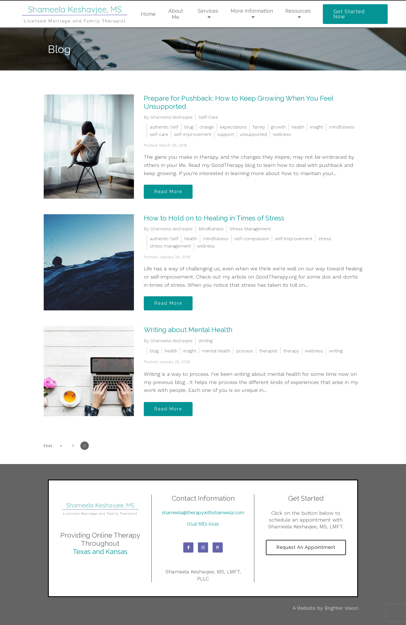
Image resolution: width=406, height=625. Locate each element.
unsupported (253, 134)
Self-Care (208, 117)
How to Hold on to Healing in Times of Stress (214, 218)
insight (316, 127)
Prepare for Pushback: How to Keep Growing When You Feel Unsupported (238, 102)
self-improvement (192, 134)
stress (324, 238)
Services (208, 11)
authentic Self (164, 127)
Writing (205, 340)
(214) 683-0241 (203, 524)
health (298, 127)
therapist (268, 351)
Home (148, 14)
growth (278, 127)
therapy (291, 351)
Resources (298, 11)
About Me (175, 14)
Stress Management (250, 228)
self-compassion (251, 238)
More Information (252, 11)
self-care (159, 134)
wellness (282, 134)
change (206, 127)
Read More (168, 191)
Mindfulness (211, 228)
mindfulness (341, 127)
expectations (233, 127)
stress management (170, 246)
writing (336, 351)
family (259, 127)
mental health (216, 351)
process (244, 351)
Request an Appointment (306, 547)
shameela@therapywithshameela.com (203, 512)
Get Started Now (349, 13)
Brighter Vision (341, 608)
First (48, 445)
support (225, 134)
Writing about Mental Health (188, 330)
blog (188, 127)
